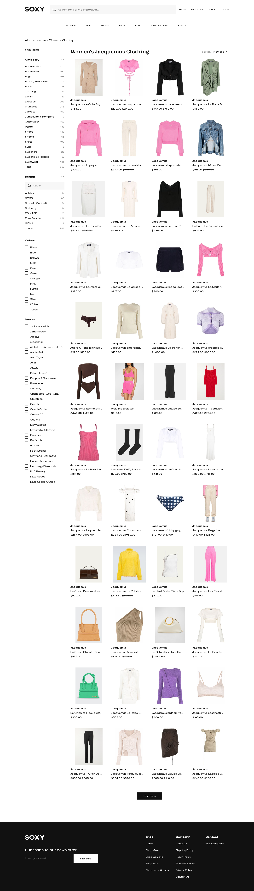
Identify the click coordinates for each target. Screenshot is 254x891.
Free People (33, 218)
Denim (29, 96)
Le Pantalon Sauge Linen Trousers (208, 225)
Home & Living (159, 25)
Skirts (28, 141)
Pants (29, 126)
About (213, 9)
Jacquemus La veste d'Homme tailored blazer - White (86, 286)
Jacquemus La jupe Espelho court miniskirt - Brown (168, 773)
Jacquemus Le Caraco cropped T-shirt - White (127, 286)
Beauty (183, 25)
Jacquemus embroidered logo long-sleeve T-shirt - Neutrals (127, 347)
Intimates (31, 106)
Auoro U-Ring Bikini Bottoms (86, 347)
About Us (181, 843)
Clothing (30, 91)
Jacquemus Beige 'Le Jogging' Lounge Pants (208, 530)
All (26, 40)
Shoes (105, 25)
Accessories (33, 66)
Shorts (29, 136)
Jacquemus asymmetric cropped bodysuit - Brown (86, 408)
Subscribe (85, 858)
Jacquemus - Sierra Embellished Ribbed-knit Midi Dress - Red (208, 408)
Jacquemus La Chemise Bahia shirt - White (168, 469)
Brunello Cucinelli (36, 203)
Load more (150, 796)
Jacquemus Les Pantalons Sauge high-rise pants (208, 591)
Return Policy (183, 856)
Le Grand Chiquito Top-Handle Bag (86, 651)
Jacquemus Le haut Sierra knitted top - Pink (86, 469)
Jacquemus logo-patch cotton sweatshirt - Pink (168, 165)
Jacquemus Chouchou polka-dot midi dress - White (127, 530)
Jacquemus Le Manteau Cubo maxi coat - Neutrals (127, 225)
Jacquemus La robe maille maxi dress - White (208, 469)
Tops (28, 166)
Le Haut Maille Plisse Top (168, 591)
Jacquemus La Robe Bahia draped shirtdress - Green (208, 104)
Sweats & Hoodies (37, 156)
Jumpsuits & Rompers (39, 116)
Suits (28, 146)
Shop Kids (152, 863)
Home (149, 843)
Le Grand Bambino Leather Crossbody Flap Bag (86, 591)
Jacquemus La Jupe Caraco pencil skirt (86, 225)
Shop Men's (153, 850)
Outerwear (32, 121)
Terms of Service (185, 863)
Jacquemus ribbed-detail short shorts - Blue (168, 286)
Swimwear (31, 161)
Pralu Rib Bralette (122, 408)
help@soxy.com (215, 843)
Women (71, 25)
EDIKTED (31, 213)
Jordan (29, 228)
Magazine (197, 9)
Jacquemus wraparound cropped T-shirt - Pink (127, 104)
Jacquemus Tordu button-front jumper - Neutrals (127, 773)
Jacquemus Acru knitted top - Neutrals (127, 651)
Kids (137, 25)
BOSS (29, 198)
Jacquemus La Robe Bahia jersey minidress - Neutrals (127, 712)
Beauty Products (36, 81)
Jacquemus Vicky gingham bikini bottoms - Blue (168, 530)
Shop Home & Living (157, 870)
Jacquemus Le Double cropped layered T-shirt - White (208, 651)
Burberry (30, 208)
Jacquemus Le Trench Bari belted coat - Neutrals (168, 347)
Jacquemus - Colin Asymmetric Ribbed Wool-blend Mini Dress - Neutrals (86, 104)
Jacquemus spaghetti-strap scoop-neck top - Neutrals (208, 712)
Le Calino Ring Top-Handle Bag (168, 651)
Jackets (30, 111)
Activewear (32, 71)
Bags (122, 25)
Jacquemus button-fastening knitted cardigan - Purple (168, 712)
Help (226, 9)
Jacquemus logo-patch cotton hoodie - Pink (86, 165)
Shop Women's (154, 856)
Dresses (30, 101)
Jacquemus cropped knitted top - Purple (208, 347)
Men (88, 25)
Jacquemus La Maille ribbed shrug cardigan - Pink (208, 286)
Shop (182, 9)
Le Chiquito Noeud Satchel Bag (86, 712)
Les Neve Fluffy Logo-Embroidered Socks (127, 469)
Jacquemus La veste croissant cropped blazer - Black (168, 104)
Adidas (29, 193)
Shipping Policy (184, 850)
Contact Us (182, 876)
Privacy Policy (184, 870)
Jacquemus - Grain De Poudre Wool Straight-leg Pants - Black (86, 773)
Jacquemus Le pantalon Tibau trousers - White (127, 165)
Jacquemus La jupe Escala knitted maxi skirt (168, 408)
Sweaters (31, 151)
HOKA (29, 223)
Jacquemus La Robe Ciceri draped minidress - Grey (208, 773)
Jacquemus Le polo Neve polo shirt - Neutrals (86, 530)
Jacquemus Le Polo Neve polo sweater (127, 591)
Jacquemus (38, 40)
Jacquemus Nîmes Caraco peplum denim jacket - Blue (208, 165)
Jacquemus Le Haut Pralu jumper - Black (168, 225)
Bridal (28, 86)
